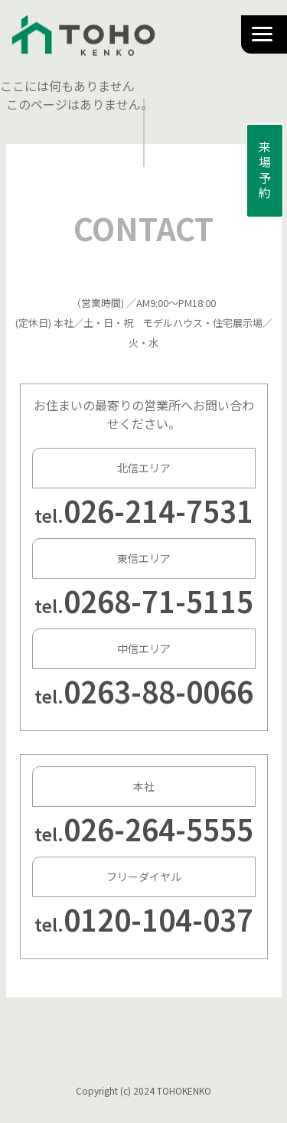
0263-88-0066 (158, 691)
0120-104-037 (158, 919)
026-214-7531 (158, 510)
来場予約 (265, 170)
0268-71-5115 (158, 600)
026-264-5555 (158, 829)
